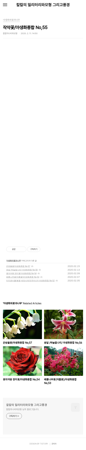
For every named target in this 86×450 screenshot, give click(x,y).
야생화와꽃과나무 (13, 261)
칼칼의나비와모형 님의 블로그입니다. (22, 409)
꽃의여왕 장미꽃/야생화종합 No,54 (21, 273)
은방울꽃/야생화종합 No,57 (18, 266)
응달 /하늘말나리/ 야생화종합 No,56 (22, 270)
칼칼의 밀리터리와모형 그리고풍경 (43, 4)
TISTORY (44, 444)
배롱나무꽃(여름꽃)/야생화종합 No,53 (22, 277)
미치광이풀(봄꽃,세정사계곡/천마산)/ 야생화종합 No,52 (30, 280)
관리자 (54, 444)
